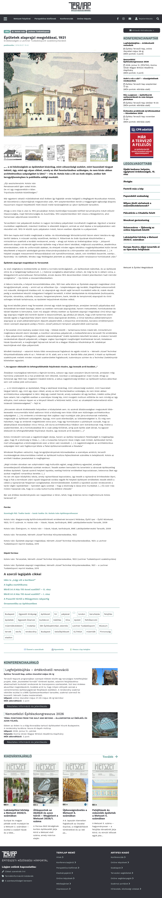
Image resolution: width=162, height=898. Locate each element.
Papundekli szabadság (136, 196)
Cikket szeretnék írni (13, 871)
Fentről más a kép (133, 188)
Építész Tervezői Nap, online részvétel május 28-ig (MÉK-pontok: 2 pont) (137, 51)
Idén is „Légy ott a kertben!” (20, 580)
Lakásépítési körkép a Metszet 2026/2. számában (16, 813)
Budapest (9, 614)
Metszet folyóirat (22, 18)
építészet (45, 614)
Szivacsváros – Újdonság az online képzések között (138, 228)
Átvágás (127, 181)
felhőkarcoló (91, 620)
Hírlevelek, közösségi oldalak (126, 889)
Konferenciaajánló (66, 862)
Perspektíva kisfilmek (45, 18)
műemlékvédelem (14, 626)
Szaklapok (117, 868)
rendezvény (31, 631)
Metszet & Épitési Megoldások (138, 267)
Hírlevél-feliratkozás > (141, 30)
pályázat (65, 614)
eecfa (18, 631)
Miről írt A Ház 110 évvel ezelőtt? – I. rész (27, 594)
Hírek (59, 857)
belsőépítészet (62, 631)
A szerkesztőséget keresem (17, 881)
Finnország (105, 631)
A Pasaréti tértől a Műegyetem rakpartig (26, 598)
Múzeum (103, 626)
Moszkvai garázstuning (136, 220)
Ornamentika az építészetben (20, 603)
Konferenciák (66, 18)
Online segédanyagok (122, 878)
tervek (8, 631)
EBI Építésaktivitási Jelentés (54, 626)
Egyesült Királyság (27, 614)
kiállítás (57, 620)
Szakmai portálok (120, 883)
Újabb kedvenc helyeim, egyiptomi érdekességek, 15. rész (139, 172)
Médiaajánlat (63, 883)
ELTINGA (78, 631)
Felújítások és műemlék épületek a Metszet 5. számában (104, 814)
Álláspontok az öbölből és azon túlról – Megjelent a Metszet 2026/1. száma (45, 816)
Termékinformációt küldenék (17, 876)
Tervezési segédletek (122, 873)
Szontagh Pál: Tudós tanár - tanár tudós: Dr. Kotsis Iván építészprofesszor (41, 513)
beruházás (95, 614)
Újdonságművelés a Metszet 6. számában (75, 813)
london (81, 614)
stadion (8, 637)
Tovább (108, 756)
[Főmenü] (5, 19)
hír (55, 614)
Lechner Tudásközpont (83, 626)
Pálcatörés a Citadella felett (139, 213)
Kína (68, 620)
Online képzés (84, 18)
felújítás (108, 614)
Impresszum (63, 889)
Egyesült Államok (26, 620)
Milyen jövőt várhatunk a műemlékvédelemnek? (137, 204)
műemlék (91, 631)
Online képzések (65, 878)
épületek (9, 620)
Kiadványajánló (64, 873)
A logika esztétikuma (15, 584)
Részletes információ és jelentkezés (27, 706)
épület (77, 620)
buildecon (44, 620)
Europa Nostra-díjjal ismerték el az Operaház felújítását (141, 248)
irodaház (31, 626)
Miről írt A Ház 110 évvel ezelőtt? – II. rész (27, 589)
